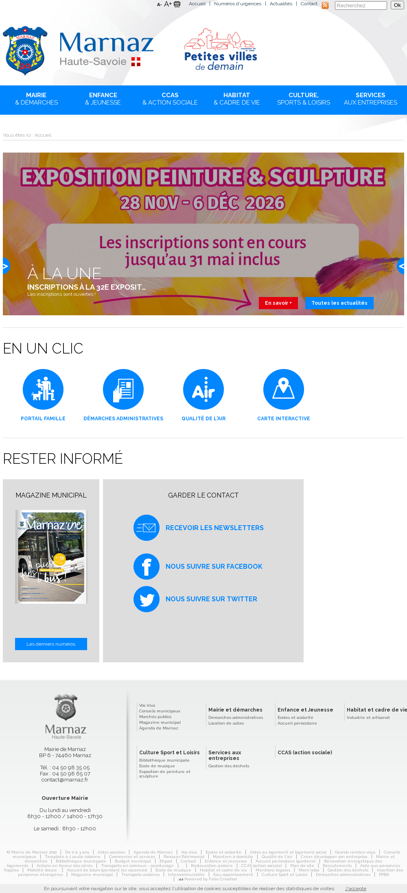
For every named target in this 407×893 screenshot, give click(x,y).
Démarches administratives (235, 717)
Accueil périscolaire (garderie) (285, 861)
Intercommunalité (186, 874)
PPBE (384, 874)
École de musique (157, 766)
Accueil (197, 4)
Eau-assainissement (233, 874)
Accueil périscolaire (297, 723)
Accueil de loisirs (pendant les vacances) (107, 870)
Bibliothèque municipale (164, 760)
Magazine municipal (160, 722)
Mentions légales (273, 870)
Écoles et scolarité (295, 717)
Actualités (281, 4)
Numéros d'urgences (237, 4)
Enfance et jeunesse (226, 861)
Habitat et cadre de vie (223, 870)
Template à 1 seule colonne (73, 856)
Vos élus (147, 705)
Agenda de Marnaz (158, 728)
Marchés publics (155, 716)
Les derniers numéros (50, 644)
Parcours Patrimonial (184, 856)
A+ (168, 4)
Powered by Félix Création (210, 879)
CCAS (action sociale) (305, 752)
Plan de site (302, 865)
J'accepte (355, 888)
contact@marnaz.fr (65, 780)
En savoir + (278, 303)
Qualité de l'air (277, 856)
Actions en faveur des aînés (64, 865)
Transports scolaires (140, 874)
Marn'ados (309, 870)
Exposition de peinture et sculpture (164, 773)
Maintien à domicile (233, 856)
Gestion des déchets (228, 766)
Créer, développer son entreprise (334, 856)
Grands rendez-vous (355, 852)
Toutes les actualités (339, 303)
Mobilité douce (42, 870)
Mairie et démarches (235, 710)
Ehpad (166, 861)
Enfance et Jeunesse (305, 710)
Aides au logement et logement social (288, 852)
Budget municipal (133, 861)
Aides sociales (111, 852)
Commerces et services (132, 856)
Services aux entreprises (224, 755)
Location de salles (226, 723)
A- (159, 4)
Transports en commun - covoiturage (137, 865)
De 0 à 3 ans (77, 852)
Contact (309, 4)
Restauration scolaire (212, 865)
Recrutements (337, 865)
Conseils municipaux (159, 711)
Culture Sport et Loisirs (169, 752)
